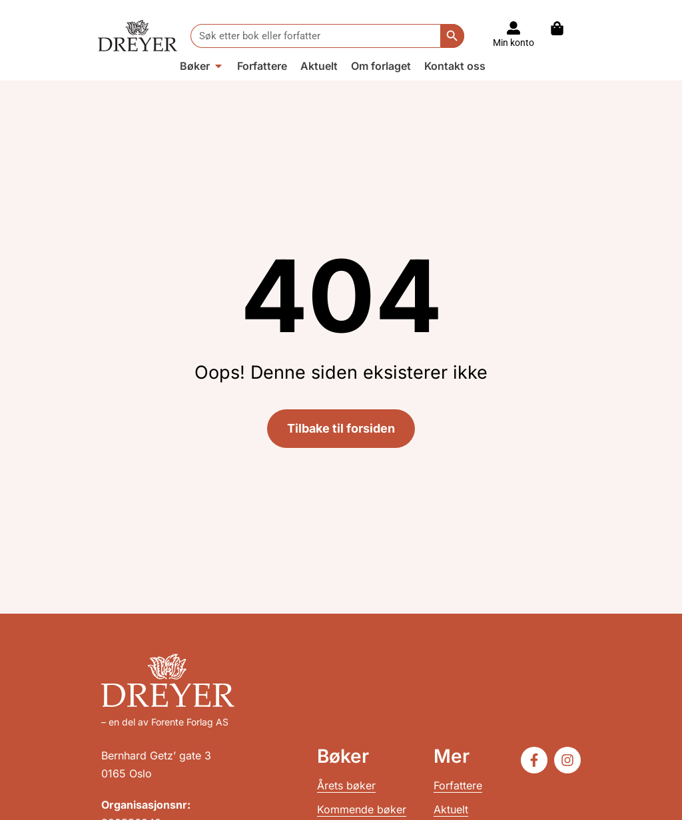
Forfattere (458, 785)
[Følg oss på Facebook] (534, 760)
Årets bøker (346, 785)
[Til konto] (513, 28)
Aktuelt (451, 809)
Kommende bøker (361, 809)
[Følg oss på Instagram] (567, 760)
